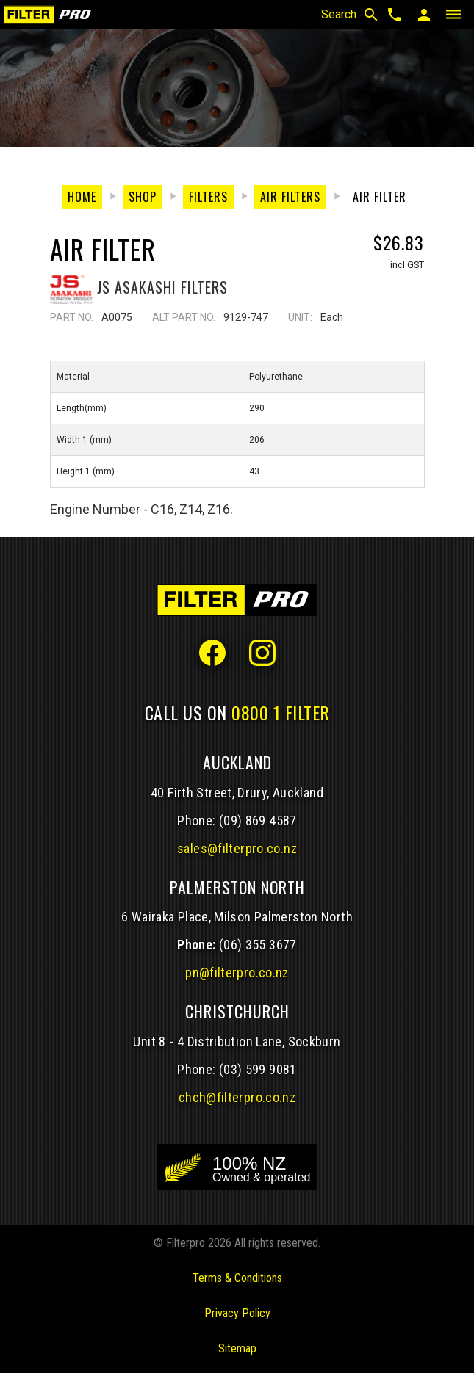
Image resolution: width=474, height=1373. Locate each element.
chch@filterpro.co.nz (237, 1097)
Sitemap (237, 1348)
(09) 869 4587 (258, 820)
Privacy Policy (237, 1313)
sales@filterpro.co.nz (237, 848)
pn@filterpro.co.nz (237, 972)
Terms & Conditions (237, 1278)
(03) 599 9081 (258, 1069)
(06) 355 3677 (258, 944)
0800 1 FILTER (280, 712)
